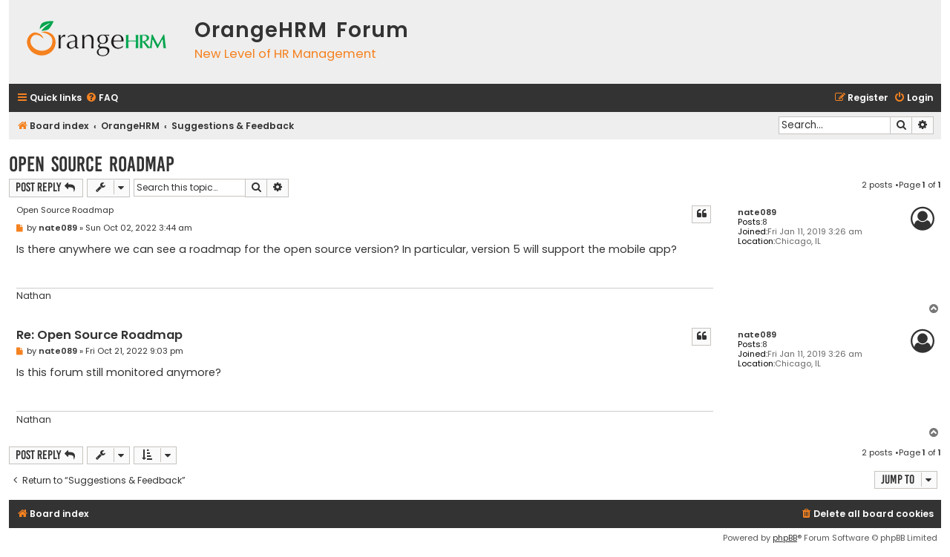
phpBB (785, 538)
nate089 (757, 212)
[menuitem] (101, 98)
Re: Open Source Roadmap (99, 335)
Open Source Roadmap (91, 164)
